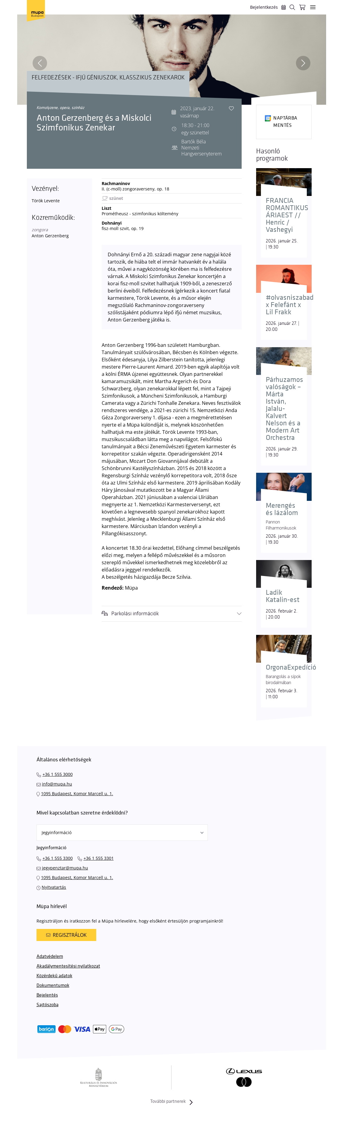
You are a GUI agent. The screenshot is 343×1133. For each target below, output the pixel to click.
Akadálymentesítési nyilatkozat (68, 966)
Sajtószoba (48, 1005)
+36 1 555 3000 (58, 774)
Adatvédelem (50, 956)
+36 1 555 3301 (99, 858)
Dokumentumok (53, 985)
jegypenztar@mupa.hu (65, 868)
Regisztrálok (66, 935)
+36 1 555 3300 (58, 858)
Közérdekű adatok (54, 976)
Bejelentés (47, 995)
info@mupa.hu (57, 784)
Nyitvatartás (54, 887)
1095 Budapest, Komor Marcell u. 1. (77, 793)
